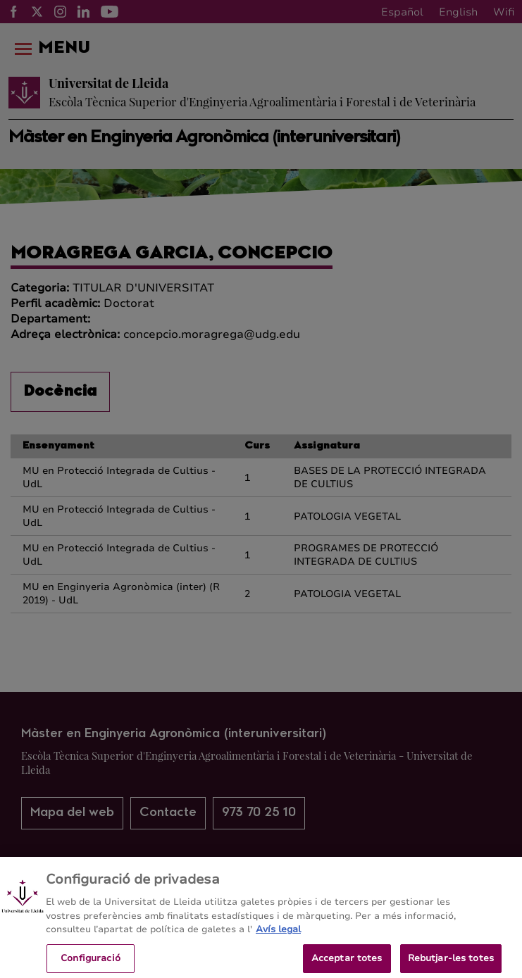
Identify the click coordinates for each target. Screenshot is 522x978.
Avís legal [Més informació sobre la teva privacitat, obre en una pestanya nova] (278, 935)
